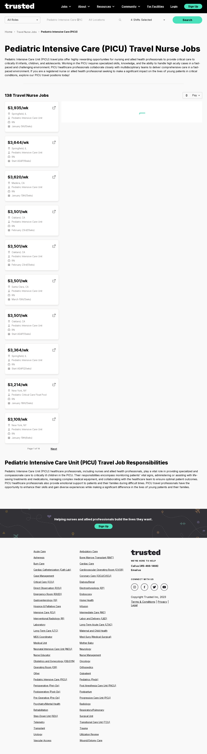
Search (187, 20)
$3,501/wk (17, 211)
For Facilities (155, 6)
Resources (106, 6)
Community (131, 6)
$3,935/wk (18, 107)
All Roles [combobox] (12, 19)
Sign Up (193, 6)
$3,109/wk (17, 419)
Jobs (66, 6)
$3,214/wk (18, 384)
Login (174, 6)
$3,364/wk (18, 350)
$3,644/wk (18, 142)
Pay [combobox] (194, 95)
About (84, 6)
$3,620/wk (18, 177)
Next (54, 448)
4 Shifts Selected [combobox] (141, 19)
